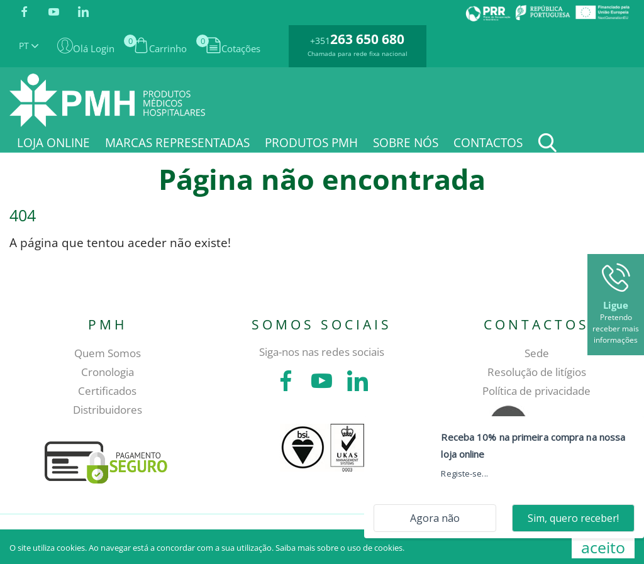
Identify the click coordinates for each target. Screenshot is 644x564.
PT (28, 46)
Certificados (107, 391)
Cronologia (107, 372)
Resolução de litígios (536, 372)
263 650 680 (367, 39)
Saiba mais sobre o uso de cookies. (339, 547)
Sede (537, 353)
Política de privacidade (536, 391)
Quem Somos (107, 353)
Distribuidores (107, 409)
